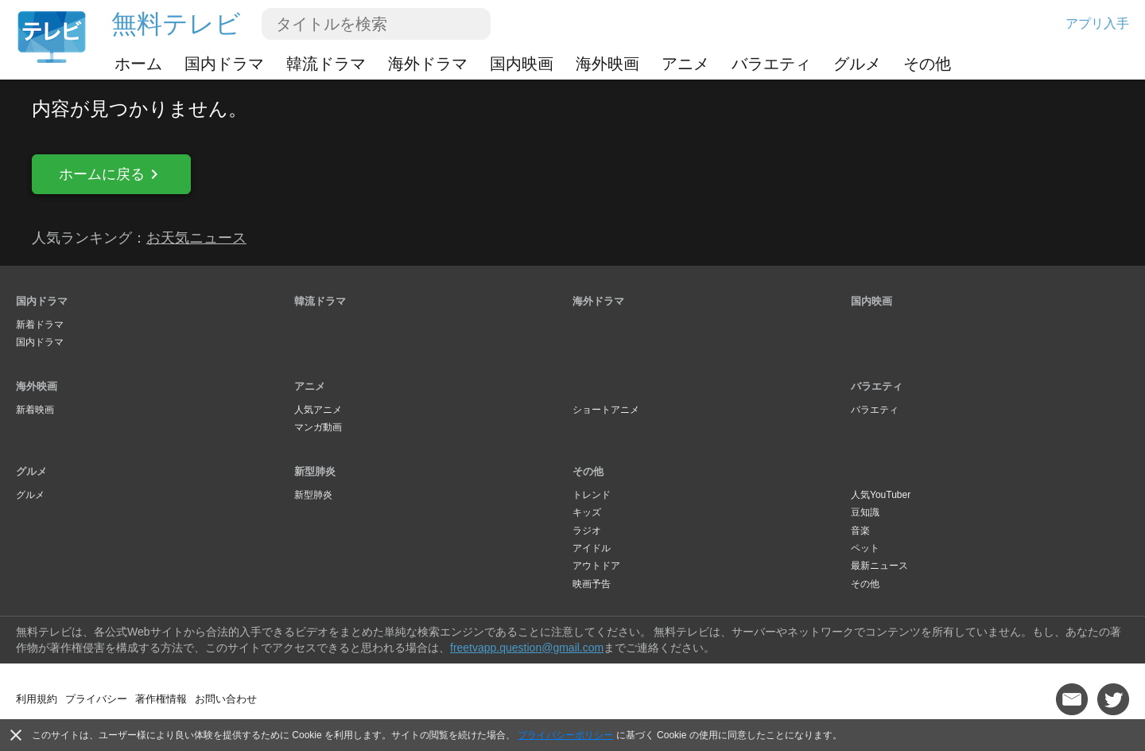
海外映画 (607, 63)
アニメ (685, 63)
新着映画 (35, 409)
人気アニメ (318, 409)
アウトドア (596, 565)
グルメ (857, 63)
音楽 (860, 530)
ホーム (138, 63)
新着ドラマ (40, 324)
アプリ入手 (1097, 23)
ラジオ (586, 530)
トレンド (591, 494)
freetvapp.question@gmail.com (527, 647)
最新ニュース (879, 565)
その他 (927, 63)
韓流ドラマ (326, 63)
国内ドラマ (224, 63)
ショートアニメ (605, 409)
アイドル (591, 548)
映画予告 (591, 584)
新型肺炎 (315, 471)
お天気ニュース (196, 238)
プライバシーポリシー (565, 735)
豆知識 (865, 512)
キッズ (586, 512)
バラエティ (771, 63)
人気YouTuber (880, 494)
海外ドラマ (428, 63)
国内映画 (521, 63)
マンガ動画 (318, 427)
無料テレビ (176, 24)
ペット (865, 548)
